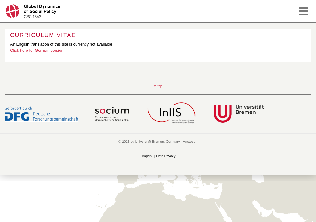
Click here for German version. (37, 50)
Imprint (147, 156)
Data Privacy (165, 156)
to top (158, 86)
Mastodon (189, 141)
